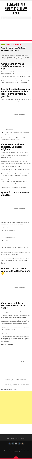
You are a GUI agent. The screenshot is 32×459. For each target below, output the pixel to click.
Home (8, 438)
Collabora (23, 438)
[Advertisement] (16, 31)
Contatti (17, 438)
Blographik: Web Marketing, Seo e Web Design (16, 8)
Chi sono (12, 438)
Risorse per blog (9, 45)
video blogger (27, 71)
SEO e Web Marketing (17, 45)
